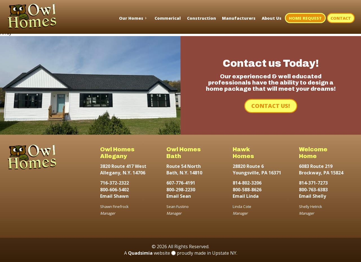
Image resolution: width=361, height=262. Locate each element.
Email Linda (246, 196)
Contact (341, 18)
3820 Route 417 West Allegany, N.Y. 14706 (123, 169)
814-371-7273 (313, 183)
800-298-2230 (180, 189)
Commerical (168, 18)
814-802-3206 (247, 183)
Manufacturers (239, 18)
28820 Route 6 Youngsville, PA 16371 (257, 169)
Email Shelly (312, 196)
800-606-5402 (114, 189)
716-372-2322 (114, 183)
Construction (201, 18)
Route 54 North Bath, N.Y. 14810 (184, 169)
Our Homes (131, 18)
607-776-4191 (180, 183)
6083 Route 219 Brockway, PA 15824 (321, 169)
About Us (271, 18)
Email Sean (178, 196)
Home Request (305, 18)
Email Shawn (114, 196)
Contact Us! (270, 106)
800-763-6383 (313, 189)
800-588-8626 (247, 189)
